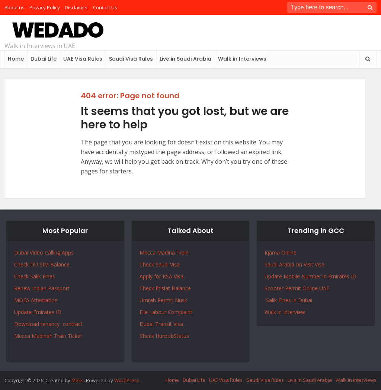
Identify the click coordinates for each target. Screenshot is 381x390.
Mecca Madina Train (164, 252)
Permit (166, 300)
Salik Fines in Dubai (288, 300)
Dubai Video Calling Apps (44, 252)
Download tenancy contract (49, 323)
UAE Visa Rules (82, 59)
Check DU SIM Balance (42, 264)
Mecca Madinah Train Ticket (48, 335)
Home (16, 59)
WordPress (127, 380)
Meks (77, 380)
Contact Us (105, 7)
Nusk (181, 300)
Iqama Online (281, 252)
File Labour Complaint (166, 312)
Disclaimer (76, 7)
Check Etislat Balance (165, 288)
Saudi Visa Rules (131, 59)
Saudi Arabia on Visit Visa (294, 264)
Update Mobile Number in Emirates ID (310, 276)
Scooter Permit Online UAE (297, 288)
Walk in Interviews (242, 59)
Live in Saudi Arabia (185, 59)
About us (14, 7)
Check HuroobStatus (164, 335)
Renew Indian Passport (42, 288)
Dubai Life (44, 59)
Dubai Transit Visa (161, 323)
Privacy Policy (44, 7)
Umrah (148, 300)
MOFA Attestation (36, 300)
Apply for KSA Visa (161, 276)
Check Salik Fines (34, 276)
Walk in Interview (285, 312)
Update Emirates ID (37, 312)
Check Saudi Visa (160, 264)
